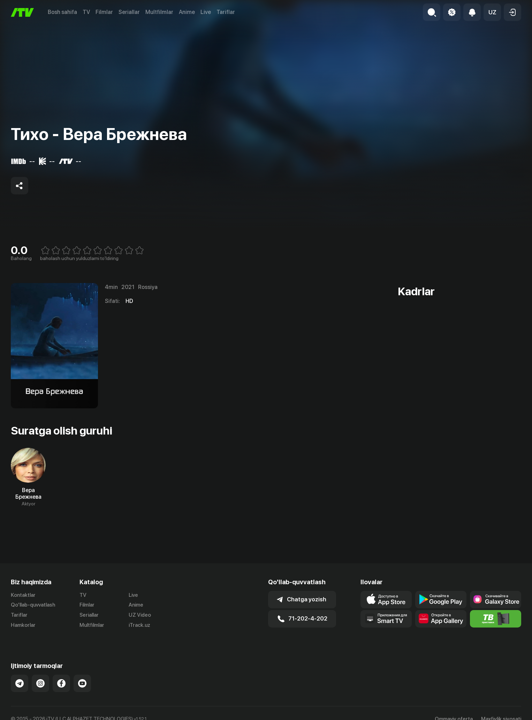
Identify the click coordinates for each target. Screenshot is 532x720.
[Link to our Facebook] (61, 676)
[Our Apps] (386, 619)
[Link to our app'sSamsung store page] (495, 599)
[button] (492, 12)
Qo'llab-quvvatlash (33, 605)
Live (205, 12)
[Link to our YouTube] (82, 676)
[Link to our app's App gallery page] (440, 619)
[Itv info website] (495, 619)
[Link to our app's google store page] (440, 599)
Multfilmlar (159, 12)
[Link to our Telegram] (19, 676)
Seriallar (129, 12)
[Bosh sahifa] (22, 12)
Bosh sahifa (62, 12)
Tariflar (225, 12)
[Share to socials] (19, 185)
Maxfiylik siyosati (501, 711)
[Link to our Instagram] (40, 676)
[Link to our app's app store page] (386, 599)
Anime (187, 12)
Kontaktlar (23, 595)
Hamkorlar (23, 625)
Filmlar (104, 12)
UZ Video (140, 615)
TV (86, 12)
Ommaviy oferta (454, 711)
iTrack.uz (139, 625)
